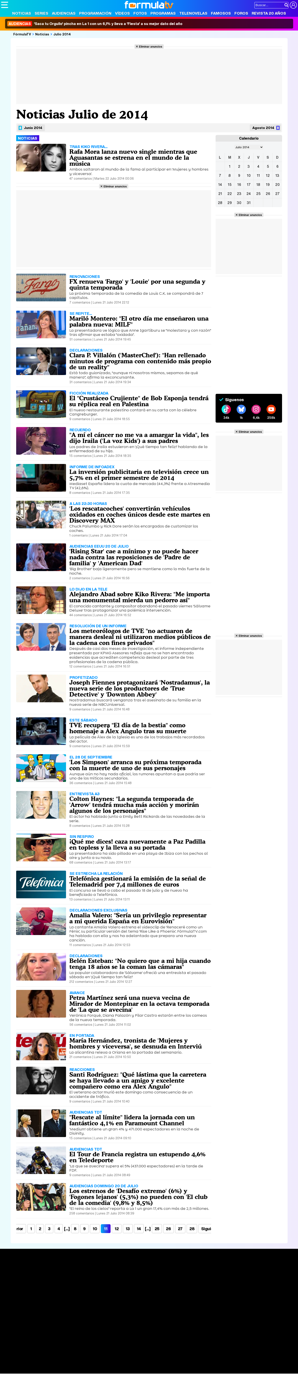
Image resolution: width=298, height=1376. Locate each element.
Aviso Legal (36, 1321)
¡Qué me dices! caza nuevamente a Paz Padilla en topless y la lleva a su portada (137, 844)
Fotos (140, 13)
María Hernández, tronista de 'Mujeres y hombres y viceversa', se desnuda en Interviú (135, 1043)
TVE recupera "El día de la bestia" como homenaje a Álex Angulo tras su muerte (127, 728)
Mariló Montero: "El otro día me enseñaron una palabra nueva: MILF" (138, 321)
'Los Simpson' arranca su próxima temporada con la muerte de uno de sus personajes (135, 765)
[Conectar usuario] (293, 5)
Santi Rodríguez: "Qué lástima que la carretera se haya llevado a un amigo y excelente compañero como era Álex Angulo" (137, 1080)
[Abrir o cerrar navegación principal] (4, 5)
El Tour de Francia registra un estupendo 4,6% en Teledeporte (137, 1157)
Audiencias (64, 13)
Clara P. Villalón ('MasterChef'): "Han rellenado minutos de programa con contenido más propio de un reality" (140, 361)
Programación (95, 13)
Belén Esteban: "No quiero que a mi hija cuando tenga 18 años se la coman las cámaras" (140, 963)
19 (268, 184)
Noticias (21, 13)
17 (249, 184)
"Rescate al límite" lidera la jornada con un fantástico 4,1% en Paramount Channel (132, 1120)
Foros (241, 13)
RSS (182, 1321)
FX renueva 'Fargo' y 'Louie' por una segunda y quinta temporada (137, 284)
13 (128, 1229)
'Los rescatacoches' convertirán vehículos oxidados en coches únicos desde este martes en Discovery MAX (139, 514)
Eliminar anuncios (150, 46)
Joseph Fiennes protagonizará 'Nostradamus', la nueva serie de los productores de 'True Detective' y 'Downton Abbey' (139, 688)
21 (220, 193)
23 (239, 193)
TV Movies (70, 1284)
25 (157, 1229)
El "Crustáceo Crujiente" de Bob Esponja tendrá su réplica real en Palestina (138, 401)
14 (139, 1229)
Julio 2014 (62, 34)
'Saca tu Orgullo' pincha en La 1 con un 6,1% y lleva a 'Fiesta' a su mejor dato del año (94, 23)
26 (168, 1229)
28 (191, 1229)
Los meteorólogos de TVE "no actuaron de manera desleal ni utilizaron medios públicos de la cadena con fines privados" (140, 636)
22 (229, 193)
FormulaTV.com (13, 1329)
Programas (163, 13)
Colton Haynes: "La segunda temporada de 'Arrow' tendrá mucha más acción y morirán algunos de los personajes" (134, 804)
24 (248, 193)
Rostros (244, 1269)
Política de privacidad (63, 1321)
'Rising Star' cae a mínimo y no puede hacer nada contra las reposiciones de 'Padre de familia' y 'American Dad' (133, 557)
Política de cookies (95, 1321)
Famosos (221, 13)
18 (258, 184)
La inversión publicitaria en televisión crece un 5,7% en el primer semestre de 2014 (139, 474)
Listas (67, 1279)
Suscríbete (247, 1286)
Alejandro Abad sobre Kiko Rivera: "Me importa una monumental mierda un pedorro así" (139, 597)
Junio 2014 (33, 127)
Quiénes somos (13, 1321)
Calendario (70, 1275)
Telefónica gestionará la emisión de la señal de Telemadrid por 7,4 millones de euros (137, 881)
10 (95, 1229)
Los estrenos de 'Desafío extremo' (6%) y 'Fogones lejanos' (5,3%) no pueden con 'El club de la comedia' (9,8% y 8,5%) (138, 1196)
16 (239, 184)
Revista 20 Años (269, 13)
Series (41, 13)
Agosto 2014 (263, 127)
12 (117, 1229)
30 (239, 202)
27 (180, 1229)
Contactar (169, 1321)
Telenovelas (193, 13)
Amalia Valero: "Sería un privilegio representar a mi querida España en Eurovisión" (137, 918)
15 (230, 184)
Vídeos (122, 13)
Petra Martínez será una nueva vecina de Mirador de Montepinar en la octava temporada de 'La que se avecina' (139, 1003)
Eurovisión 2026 (191, 1283)
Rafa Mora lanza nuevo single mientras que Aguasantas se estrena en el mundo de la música (133, 157)
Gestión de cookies (126, 1321)
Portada (11, 1269)
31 (249, 202)
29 (229, 202)
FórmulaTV (22, 34)
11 (258, 175)
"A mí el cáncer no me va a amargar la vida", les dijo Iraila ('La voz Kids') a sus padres (139, 437)
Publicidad (151, 1321)
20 (277, 184)
